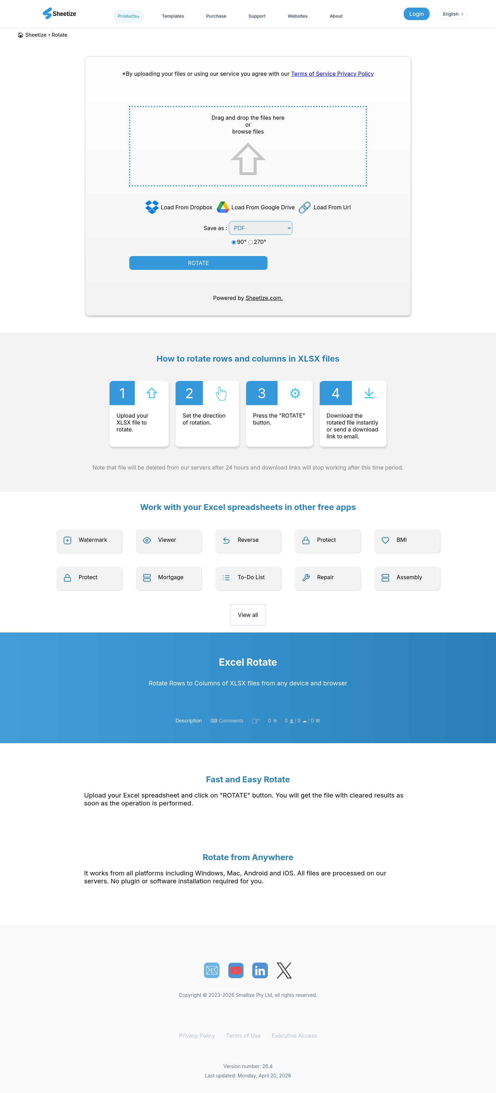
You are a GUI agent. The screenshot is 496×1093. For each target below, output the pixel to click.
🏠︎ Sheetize (32, 34)
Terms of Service (314, 73)
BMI (402, 539)
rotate (59, 34)
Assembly (409, 577)
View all (248, 614)
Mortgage (171, 577)
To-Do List (251, 577)
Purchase (216, 16)
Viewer (167, 539)
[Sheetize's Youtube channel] (236, 970)
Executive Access (292, 1035)
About (336, 16)
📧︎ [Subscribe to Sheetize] (211, 970)
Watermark (93, 539)
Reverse (248, 539)
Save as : (248, 228)
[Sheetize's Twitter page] (284, 970)
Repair (325, 577)
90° (239, 241)
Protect (326, 539)
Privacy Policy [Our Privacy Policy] (355, 73)
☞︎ (256, 721)
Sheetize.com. (264, 297)
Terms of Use (243, 1035)
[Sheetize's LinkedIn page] (260, 970)
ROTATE (198, 262)
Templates (173, 16)
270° (257, 241)
